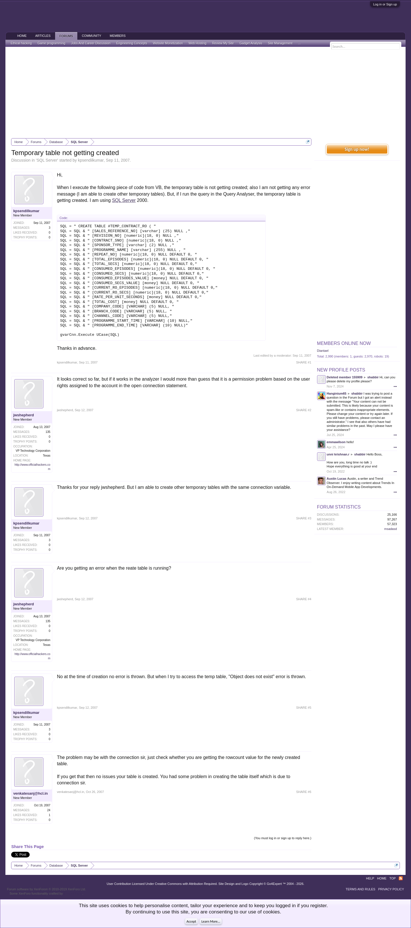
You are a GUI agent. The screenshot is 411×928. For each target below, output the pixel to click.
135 (48, 431)
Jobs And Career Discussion (90, 43)
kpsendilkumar (91, 160)
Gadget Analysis (250, 43)
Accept (191, 921)
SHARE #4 (303, 599)
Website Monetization (168, 43)
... (299, 43)
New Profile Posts (341, 369)
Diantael (323, 350)
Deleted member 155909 (344, 377)
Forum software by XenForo (46, 889)
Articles (43, 35)
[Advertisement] (205, 92)
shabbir (373, 377)
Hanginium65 (336, 393)
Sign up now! (356, 149)
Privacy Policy (391, 889)
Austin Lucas (336, 478)
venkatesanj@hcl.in (30, 793)
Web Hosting (198, 43)
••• (395, 386)
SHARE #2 (303, 410)
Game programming (51, 43)
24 (48, 810)
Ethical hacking (21, 43)
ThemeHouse (73, 893)
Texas (46, 455)
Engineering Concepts (131, 43)
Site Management (280, 43)
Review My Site (223, 43)
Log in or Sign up (385, 4)
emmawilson (336, 442)
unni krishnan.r (338, 454)
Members (118, 35)
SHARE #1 (303, 362)
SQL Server (47, 160)
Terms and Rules (360, 889)
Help (370, 878)
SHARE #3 (303, 518)
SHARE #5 (303, 707)
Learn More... (211, 921)
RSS (401, 878)
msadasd (390, 529)
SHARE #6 (303, 792)
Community (91, 35)
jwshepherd (23, 415)
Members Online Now (344, 343)
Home (22, 35)
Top (392, 878)
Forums (66, 36)
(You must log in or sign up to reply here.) (282, 838)
